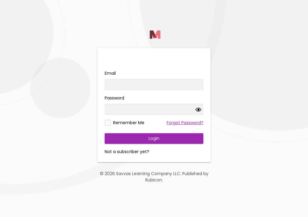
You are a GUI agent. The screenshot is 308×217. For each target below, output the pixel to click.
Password (114, 98)
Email (110, 73)
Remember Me (128, 123)
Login (154, 138)
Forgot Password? (185, 123)
